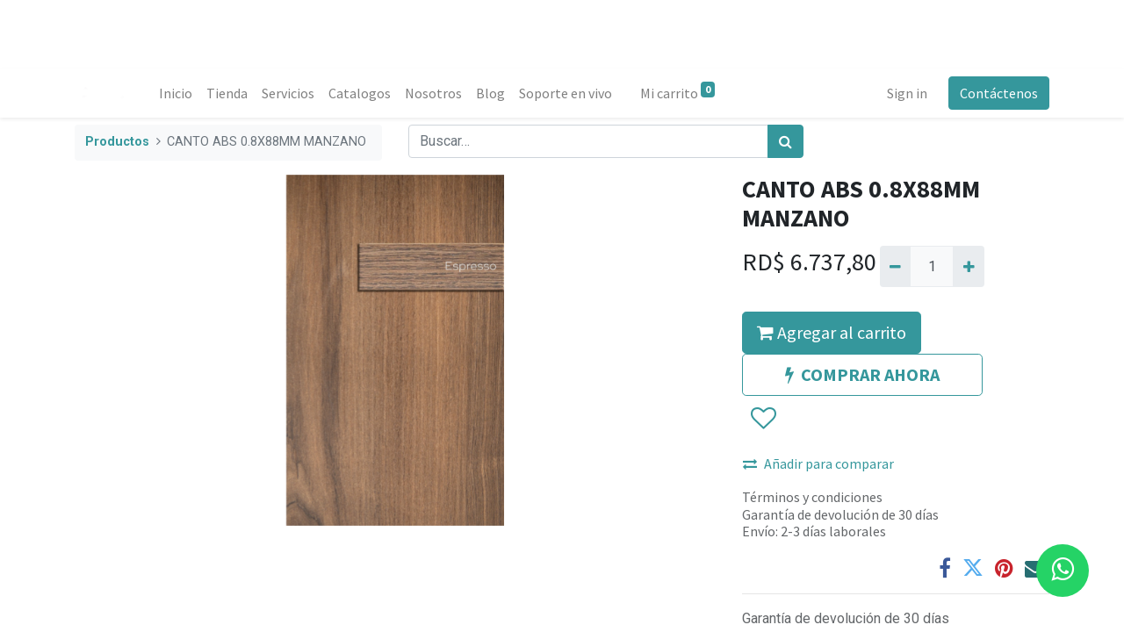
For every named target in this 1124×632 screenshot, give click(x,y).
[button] (763, 419)
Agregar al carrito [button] (831, 332)
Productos (117, 141)
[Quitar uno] (895, 266)
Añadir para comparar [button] (818, 463)
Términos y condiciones (812, 497)
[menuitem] (175, 93)
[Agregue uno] (968, 266)
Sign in (907, 93)
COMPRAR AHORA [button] (862, 374)
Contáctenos (999, 93)
